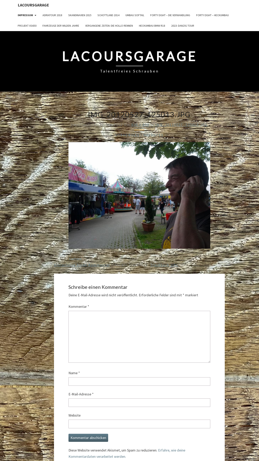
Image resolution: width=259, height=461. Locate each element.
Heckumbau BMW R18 (152, 25)
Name (74, 373)
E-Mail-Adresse (81, 394)
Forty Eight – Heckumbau (212, 15)
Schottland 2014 (108, 15)
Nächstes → (156, 135)
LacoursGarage (33, 4)
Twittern (75, 259)
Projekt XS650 (27, 25)
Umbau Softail (134, 15)
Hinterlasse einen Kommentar (82, 265)
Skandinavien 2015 (79, 15)
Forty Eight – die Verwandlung (170, 15)
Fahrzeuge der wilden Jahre (60, 25)
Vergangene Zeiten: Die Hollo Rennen (109, 25)
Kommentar (78, 306)
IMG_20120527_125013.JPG (181, 124)
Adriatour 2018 (52, 15)
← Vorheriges (124, 135)
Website (74, 415)
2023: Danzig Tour (182, 25)
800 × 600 (140, 124)
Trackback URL (164, 265)
